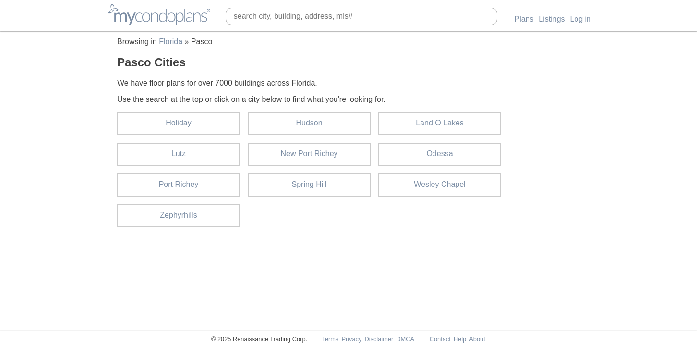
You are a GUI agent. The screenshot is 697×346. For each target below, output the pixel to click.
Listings (552, 19)
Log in (580, 19)
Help (460, 339)
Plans (523, 19)
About (477, 339)
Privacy (351, 339)
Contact (440, 339)
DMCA (405, 339)
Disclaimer (378, 339)
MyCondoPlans (159, 14)
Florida (170, 41)
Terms (330, 339)
